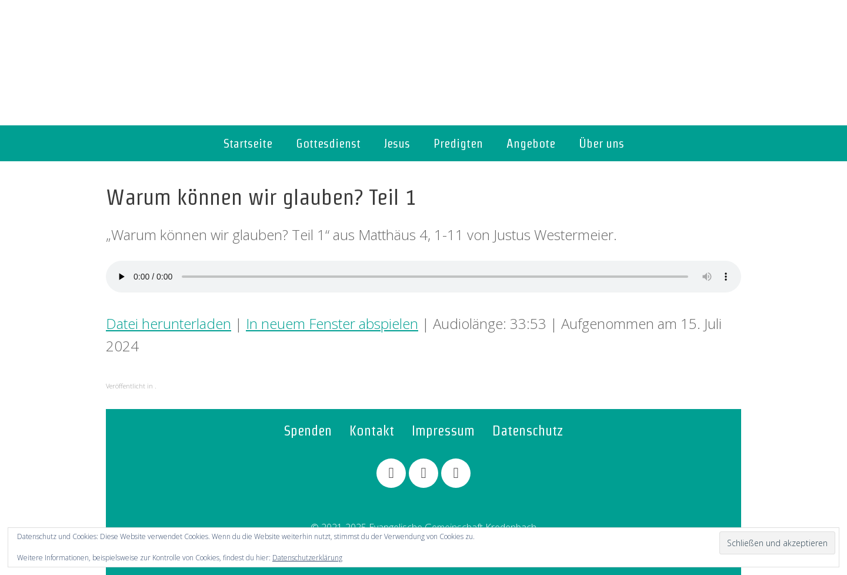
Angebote (530, 143)
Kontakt (371, 430)
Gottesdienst (328, 143)
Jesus (397, 143)
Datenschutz (527, 430)
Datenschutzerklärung (307, 558)
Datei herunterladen (168, 323)
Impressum (443, 430)
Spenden (308, 430)
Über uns (601, 143)
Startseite (248, 143)
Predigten (458, 143)
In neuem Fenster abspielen (332, 323)
